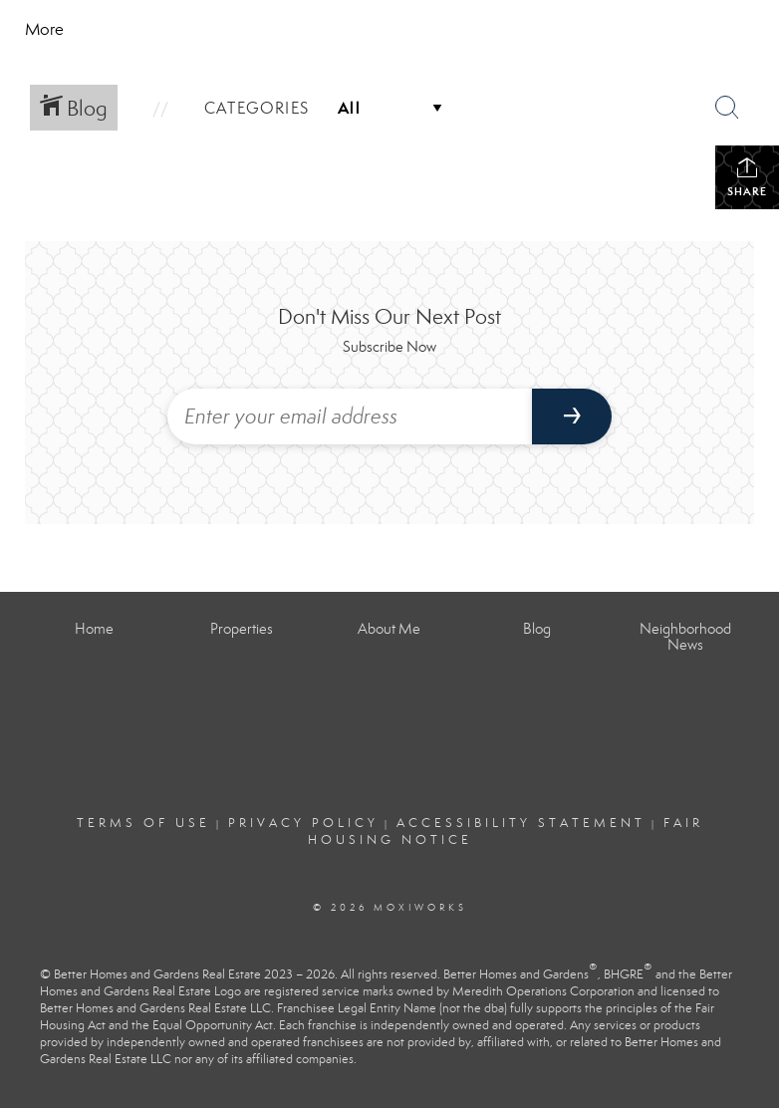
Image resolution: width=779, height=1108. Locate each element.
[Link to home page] (204, 30)
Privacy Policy (303, 823)
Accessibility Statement (521, 823)
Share (747, 176)
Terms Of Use (143, 823)
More (44, 29)
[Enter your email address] (349, 416)
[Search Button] (727, 108)
